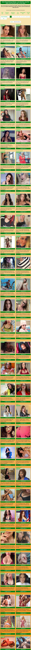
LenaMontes (18, 296)
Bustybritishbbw (3, 510)
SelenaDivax (2, 432)
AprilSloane (18, 412)
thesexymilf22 (2, 568)
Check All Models (4, 16)
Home (12, 21)
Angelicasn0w (18, 257)
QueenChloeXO (3, 471)
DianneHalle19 (18, 491)
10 (26, 16)
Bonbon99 (2, 374)
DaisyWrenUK (18, 24)
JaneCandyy (2, 218)
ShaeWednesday (19, 160)
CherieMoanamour (3, 296)
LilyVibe (17, 393)
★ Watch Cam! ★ (8, 41)
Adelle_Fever (2, 354)
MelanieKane (2, 412)
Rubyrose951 (2, 607)
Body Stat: (8, 36)
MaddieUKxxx (2, 24)
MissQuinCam (18, 510)
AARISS (17, 43)
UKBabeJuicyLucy (3, 316)
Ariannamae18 (18, 82)
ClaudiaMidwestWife (4, 335)
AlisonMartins (2, 179)
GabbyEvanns (18, 471)
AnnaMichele (18, 121)
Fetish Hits (24, 648)
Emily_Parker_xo (19, 62)
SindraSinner (2, 199)
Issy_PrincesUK (3, 491)
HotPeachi (18, 335)
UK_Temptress (3, 43)
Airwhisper (18, 316)
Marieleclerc (18, 607)
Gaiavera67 (2, 257)
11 (29, 16)
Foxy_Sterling (18, 218)
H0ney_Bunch (18, 529)
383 (3, 18)
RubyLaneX (2, 121)
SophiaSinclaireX (19, 199)
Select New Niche (17, 21)
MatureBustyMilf (3, 393)
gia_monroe (18, 568)
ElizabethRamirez (3, 549)
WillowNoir (18, 179)
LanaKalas (2, 160)
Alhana (17, 374)
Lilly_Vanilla (2, 82)
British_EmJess (19, 549)
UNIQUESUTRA (18, 432)
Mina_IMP (2, 62)
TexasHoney (18, 354)
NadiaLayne (2, 529)
